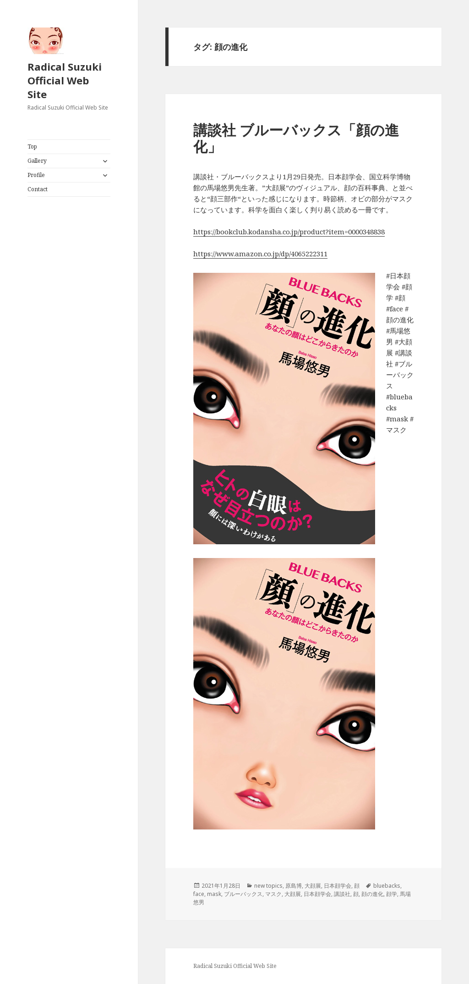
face (198, 894)
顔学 (391, 894)
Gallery (37, 161)
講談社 (342, 894)
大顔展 (313, 886)
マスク (273, 894)
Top (32, 146)
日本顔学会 (337, 886)
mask (214, 894)
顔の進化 (372, 894)
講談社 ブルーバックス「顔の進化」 (296, 138)
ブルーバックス (243, 894)
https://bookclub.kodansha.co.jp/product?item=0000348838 (289, 231)
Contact (37, 189)
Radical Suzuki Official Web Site (64, 80)
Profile (36, 175)
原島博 (293, 886)
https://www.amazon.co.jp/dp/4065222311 (260, 253)
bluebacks (386, 886)
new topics (268, 886)
